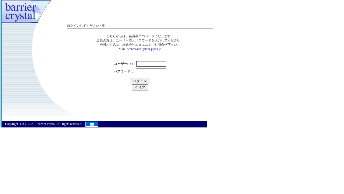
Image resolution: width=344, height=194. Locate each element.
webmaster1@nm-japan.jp (144, 49)
